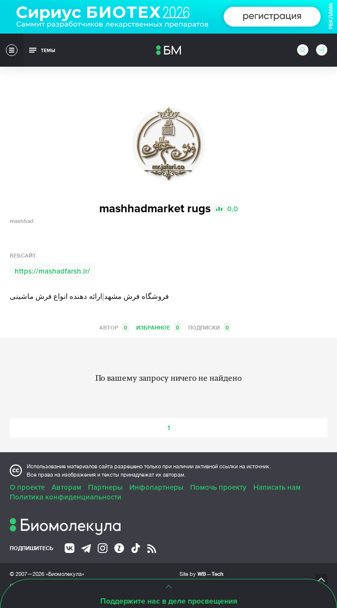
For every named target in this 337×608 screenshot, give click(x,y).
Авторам (66, 487)
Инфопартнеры (156, 487)
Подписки (209, 327)
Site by (201, 574)
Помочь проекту (218, 487)
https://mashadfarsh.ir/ (52, 271)
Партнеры (105, 487)
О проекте (27, 487)
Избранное (158, 327)
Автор (114, 327)
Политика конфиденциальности (66, 497)
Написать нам (277, 487)
